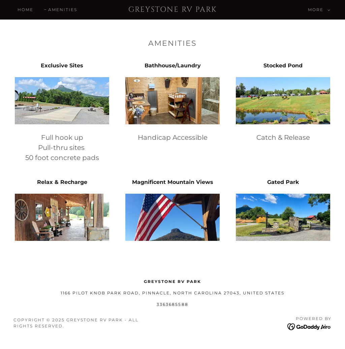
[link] (173, 10)
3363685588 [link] (172, 304)
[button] (318, 10)
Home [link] (25, 9)
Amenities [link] (62, 9)
